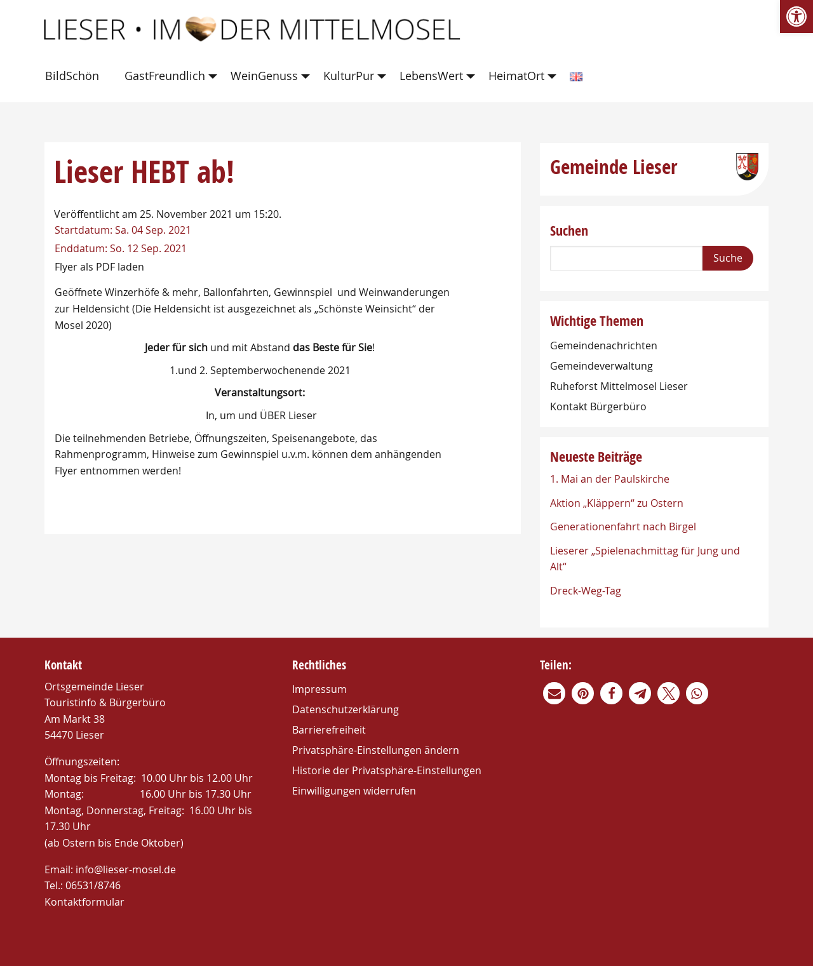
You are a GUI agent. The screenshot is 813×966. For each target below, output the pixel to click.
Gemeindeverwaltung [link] (601, 366)
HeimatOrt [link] (516, 75)
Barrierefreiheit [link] (329, 730)
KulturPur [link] (348, 75)
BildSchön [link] (72, 75)
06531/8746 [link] (93, 885)
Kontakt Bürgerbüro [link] (598, 406)
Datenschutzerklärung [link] (345, 709)
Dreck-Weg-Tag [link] (585, 591)
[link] (796, 16)
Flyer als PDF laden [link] (99, 267)
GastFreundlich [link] (164, 75)
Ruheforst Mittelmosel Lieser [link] (619, 386)
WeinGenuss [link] (264, 75)
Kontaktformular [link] (84, 902)
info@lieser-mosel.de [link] (126, 869)
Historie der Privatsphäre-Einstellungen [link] (386, 770)
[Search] (626, 258)
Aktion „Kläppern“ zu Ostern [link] (616, 503)
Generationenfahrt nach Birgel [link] (623, 526)
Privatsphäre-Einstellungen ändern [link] (375, 750)
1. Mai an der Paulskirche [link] (609, 479)
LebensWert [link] (431, 75)
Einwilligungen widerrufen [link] (354, 791)
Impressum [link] (319, 689)
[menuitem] (74, 76)
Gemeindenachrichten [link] (603, 345)
